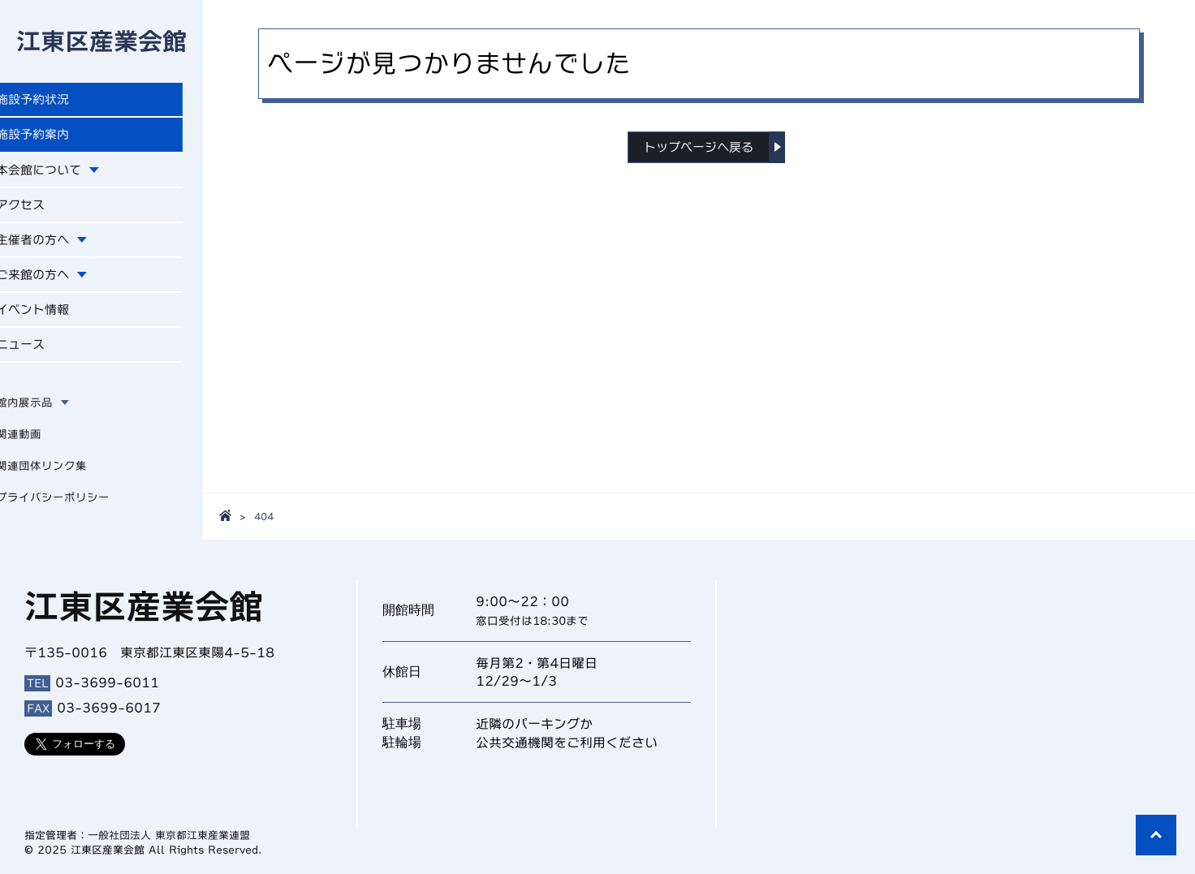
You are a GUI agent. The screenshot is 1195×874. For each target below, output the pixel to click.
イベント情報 (55, 318)
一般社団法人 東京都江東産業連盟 (169, 835)
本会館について (61, 174)
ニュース (42, 354)
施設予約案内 (55, 137)
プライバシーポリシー (73, 508)
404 (264, 516)
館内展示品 (44, 413)
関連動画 (39, 444)
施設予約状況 (55, 102)
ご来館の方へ (55, 282)
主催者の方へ (55, 245)
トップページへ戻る (699, 147)
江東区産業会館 (101, 42)
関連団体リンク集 (61, 476)
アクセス (42, 210)
